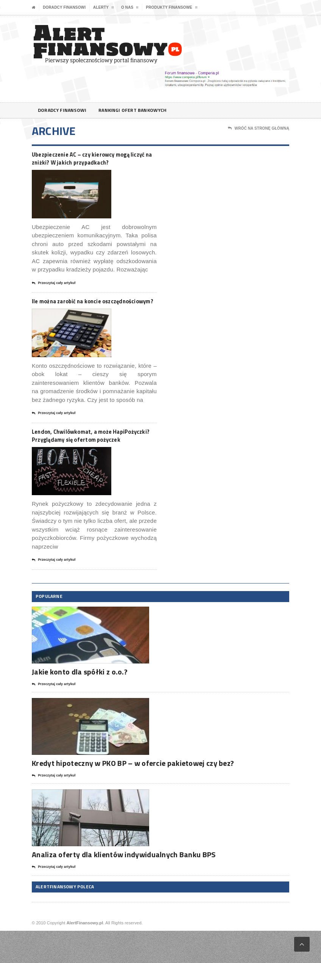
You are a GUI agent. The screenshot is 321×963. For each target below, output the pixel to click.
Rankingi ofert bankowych (142, 110)
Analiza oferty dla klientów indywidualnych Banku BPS (124, 886)
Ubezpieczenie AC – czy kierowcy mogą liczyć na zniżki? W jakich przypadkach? (86, 164)
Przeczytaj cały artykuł (53, 294)
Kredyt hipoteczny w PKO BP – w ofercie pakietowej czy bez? (133, 795)
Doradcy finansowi (64, 7)
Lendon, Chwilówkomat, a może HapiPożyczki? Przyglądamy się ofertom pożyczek (85, 462)
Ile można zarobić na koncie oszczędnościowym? (78, 316)
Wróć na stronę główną (258, 128)
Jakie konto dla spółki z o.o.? (80, 704)
